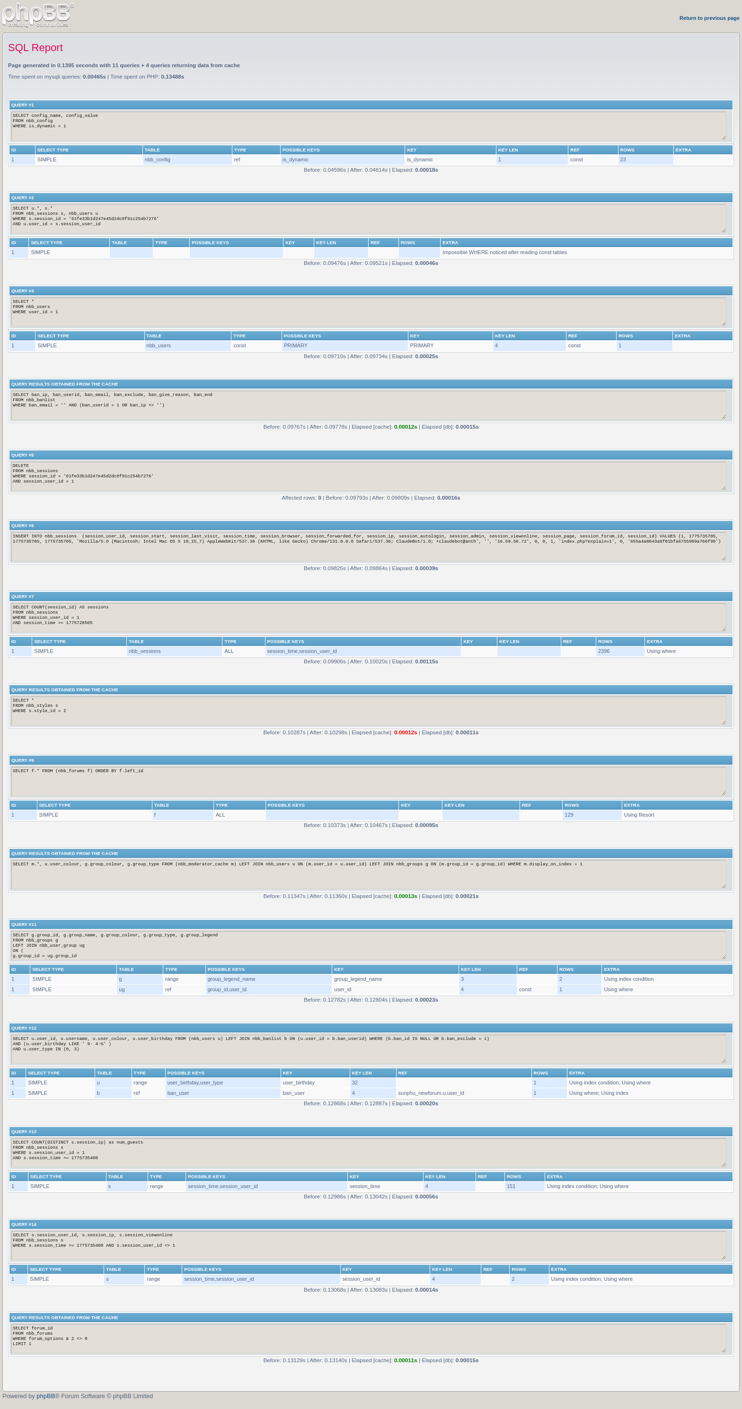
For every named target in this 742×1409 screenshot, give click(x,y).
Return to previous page (710, 18)
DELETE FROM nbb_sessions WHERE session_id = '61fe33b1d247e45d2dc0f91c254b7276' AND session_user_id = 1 (368, 476)
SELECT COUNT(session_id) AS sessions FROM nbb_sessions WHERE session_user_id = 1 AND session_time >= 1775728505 (368, 617)
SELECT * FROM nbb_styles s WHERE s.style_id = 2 (368, 710)
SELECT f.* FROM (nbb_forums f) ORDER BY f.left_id (368, 781)
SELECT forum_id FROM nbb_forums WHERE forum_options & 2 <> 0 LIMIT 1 (368, 1338)
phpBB (45, 1396)
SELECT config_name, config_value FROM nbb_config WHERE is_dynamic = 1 (368, 126)
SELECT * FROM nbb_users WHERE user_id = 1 (368, 312)
